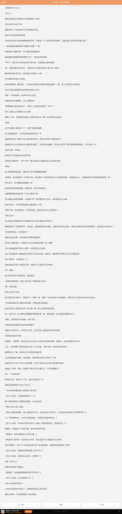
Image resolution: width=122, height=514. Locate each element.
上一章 (21, 505)
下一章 (101, 505)
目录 (61, 505)
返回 (4, 2)
